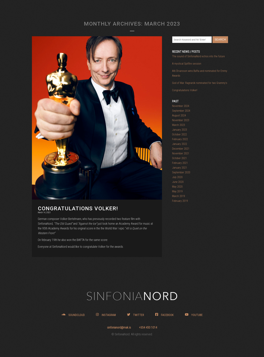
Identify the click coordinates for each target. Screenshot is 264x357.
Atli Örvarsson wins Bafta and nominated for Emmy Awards (199, 73)
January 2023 (179, 129)
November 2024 (180, 106)
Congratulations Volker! (184, 90)
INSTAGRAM (106, 315)
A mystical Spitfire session (186, 63)
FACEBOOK (164, 315)
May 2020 (177, 186)
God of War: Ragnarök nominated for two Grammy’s (199, 83)
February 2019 (180, 200)
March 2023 (178, 125)
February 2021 (180, 163)
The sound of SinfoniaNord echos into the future (198, 56)
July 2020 (177, 177)
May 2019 (177, 191)
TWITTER (135, 315)
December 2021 (180, 148)
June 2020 (178, 181)
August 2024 (179, 115)
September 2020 (181, 172)
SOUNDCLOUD (73, 315)
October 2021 (179, 158)
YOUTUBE (194, 315)
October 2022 (179, 134)
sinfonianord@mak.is (119, 327)
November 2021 (180, 153)
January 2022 (179, 144)
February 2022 (180, 139)
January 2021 (179, 167)
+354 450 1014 (148, 327)
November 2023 (180, 120)
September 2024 (181, 110)
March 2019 (178, 196)
